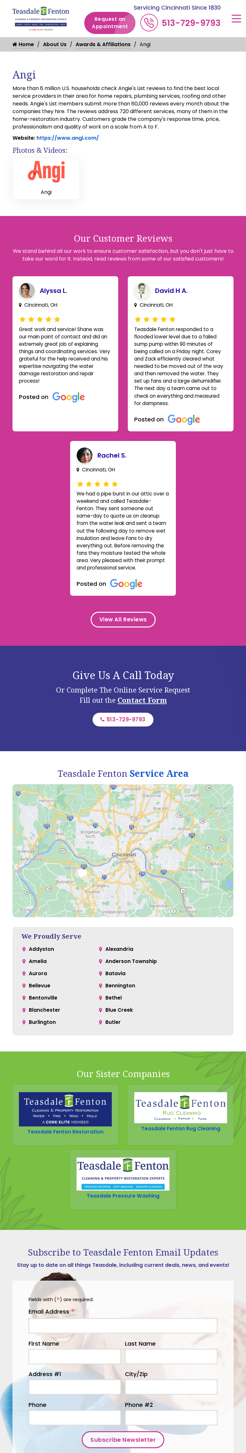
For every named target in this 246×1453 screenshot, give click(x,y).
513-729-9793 (191, 23)
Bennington (120, 1005)
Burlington (42, 1044)
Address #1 (45, 1395)
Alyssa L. (53, 290)
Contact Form (142, 716)
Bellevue (40, 1005)
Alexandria (119, 967)
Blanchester (44, 1031)
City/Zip (136, 1395)
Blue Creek (119, 1031)
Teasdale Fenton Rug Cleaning (181, 1146)
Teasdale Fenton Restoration (65, 1149)
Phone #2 (139, 1426)
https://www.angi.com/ (67, 138)
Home (23, 44)
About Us (55, 44)
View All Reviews (123, 635)
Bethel (113, 1018)
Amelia (38, 980)
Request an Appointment (113, 23)
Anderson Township (131, 980)
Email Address (52, 1332)
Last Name (140, 1364)
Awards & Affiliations (103, 44)
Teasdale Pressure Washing (123, 1215)
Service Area (159, 791)
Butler (113, 1044)
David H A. (171, 290)
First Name (44, 1364)
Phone (37, 1426)
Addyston (41, 967)
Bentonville (43, 1018)
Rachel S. (112, 458)
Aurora (38, 992)
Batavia (115, 992)
